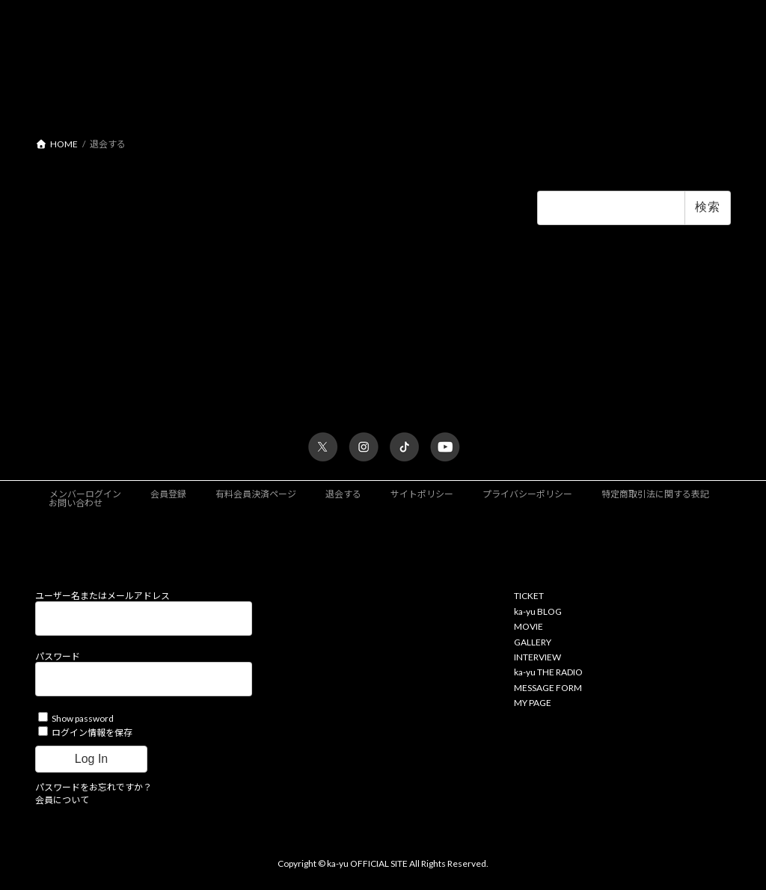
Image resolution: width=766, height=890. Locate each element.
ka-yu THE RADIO (548, 672)
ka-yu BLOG (538, 612)
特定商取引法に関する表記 (655, 494)
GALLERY (532, 642)
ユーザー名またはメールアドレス (102, 596)
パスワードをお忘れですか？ (93, 787)
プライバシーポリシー (527, 494)
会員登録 (168, 494)
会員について (62, 799)
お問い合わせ (75, 503)
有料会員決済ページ (255, 494)
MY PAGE (532, 703)
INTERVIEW (537, 657)
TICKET (529, 596)
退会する (343, 494)
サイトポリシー (421, 494)
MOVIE (528, 627)
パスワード (57, 657)
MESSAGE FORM (548, 687)
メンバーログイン (85, 494)
